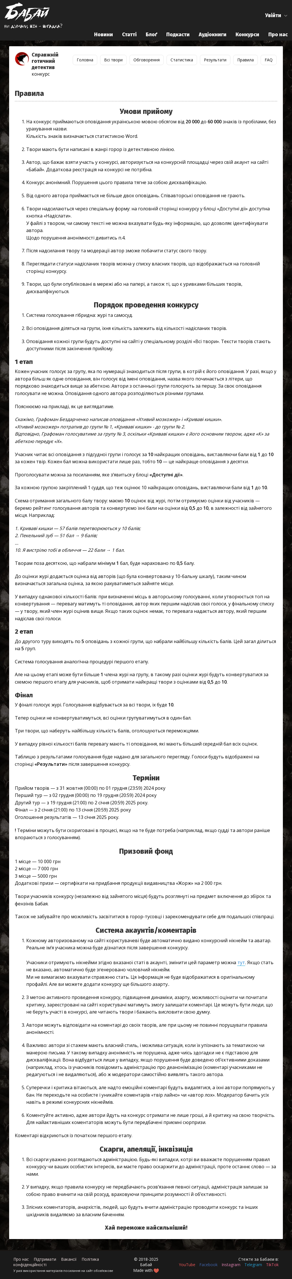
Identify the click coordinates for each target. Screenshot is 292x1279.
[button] (276, 15)
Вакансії (69, 1259)
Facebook (208, 1264)
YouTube (187, 1264)
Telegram (253, 1264)
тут (241, 962)
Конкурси (247, 34)
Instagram (231, 1264)
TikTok (272, 1264)
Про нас (278, 34)
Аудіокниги (212, 34)
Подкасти (178, 34)
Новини (103, 34)
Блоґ (151, 34)
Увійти (273, 15)
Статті (129, 34)
